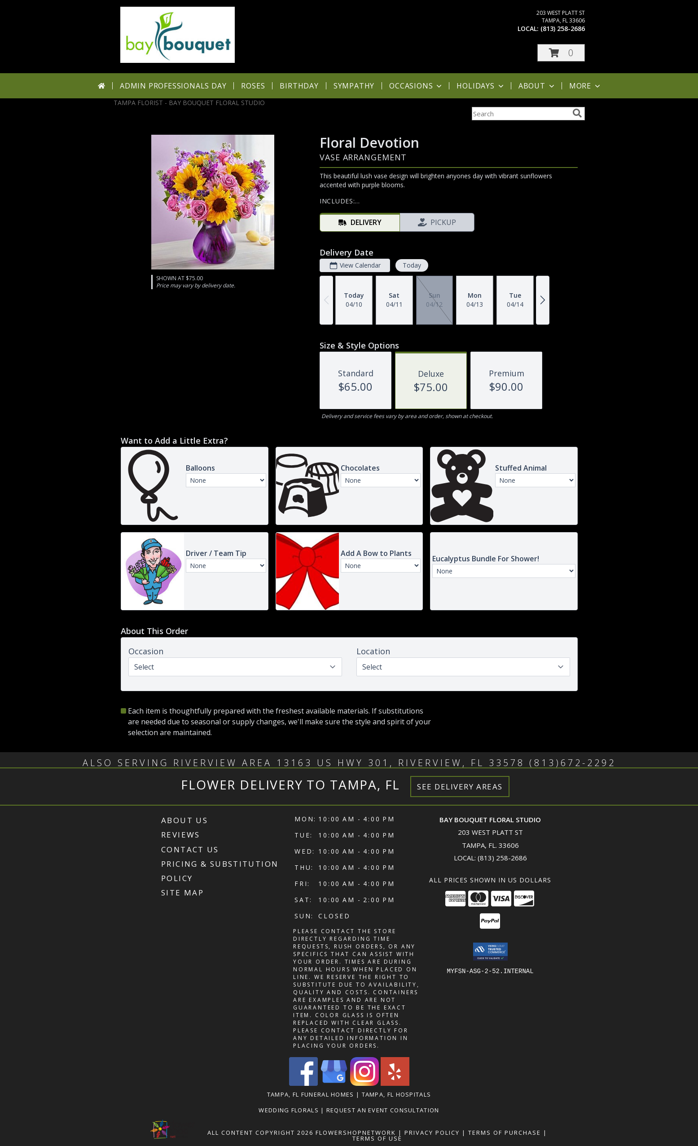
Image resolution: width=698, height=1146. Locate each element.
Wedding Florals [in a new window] (289, 1110)
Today (411, 265)
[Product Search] (520, 113)
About (537, 86)
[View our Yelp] (395, 1083)
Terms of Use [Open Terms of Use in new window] (377, 1138)
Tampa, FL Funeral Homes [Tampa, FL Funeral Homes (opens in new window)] (310, 1094)
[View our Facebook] (303, 1083)
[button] (561, 53)
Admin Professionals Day (173, 86)
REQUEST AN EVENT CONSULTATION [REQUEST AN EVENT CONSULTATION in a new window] (382, 1110)
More (585, 86)
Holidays (481, 86)
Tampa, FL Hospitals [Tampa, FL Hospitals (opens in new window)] (396, 1094)
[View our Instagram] (364, 1083)
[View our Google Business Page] (334, 1083)
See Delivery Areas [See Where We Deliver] (460, 786)
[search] (577, 113)
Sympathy (354, 86)
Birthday (299, 86)
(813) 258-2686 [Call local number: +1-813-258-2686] (562, 28)
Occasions (416, 86)
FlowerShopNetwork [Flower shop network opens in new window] (356, 1132)
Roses (253, 86)
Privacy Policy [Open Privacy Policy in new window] (432, 1132)
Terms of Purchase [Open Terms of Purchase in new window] (504, 1132)
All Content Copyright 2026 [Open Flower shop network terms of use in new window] (260, 1132)
